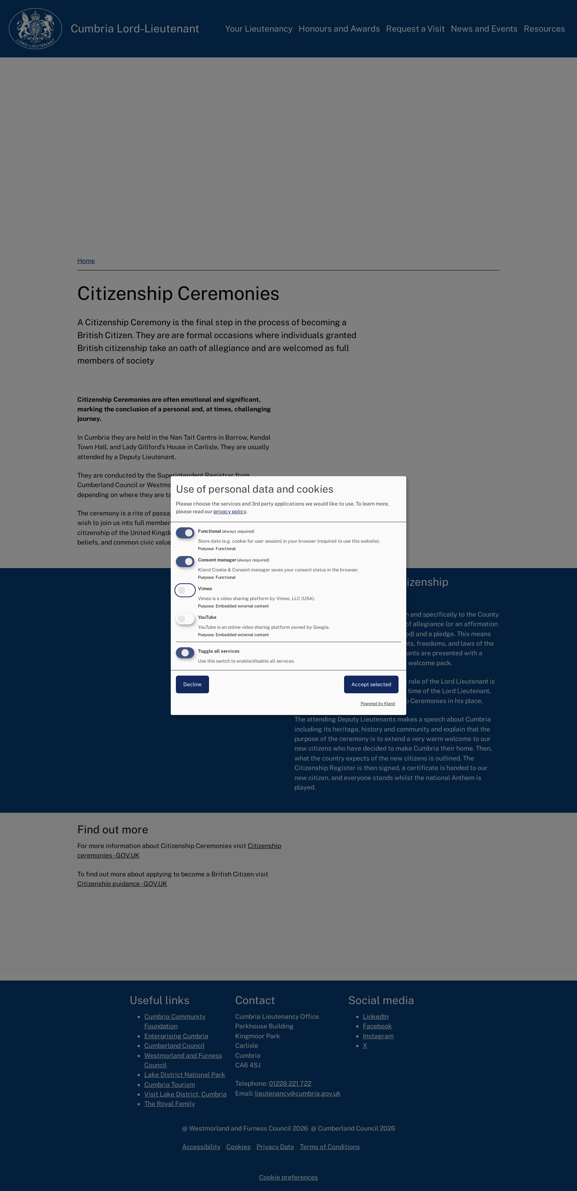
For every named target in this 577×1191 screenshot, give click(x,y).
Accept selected (371, 685)
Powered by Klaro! (378, 703)
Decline (192, 685)
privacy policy (229, 511)
